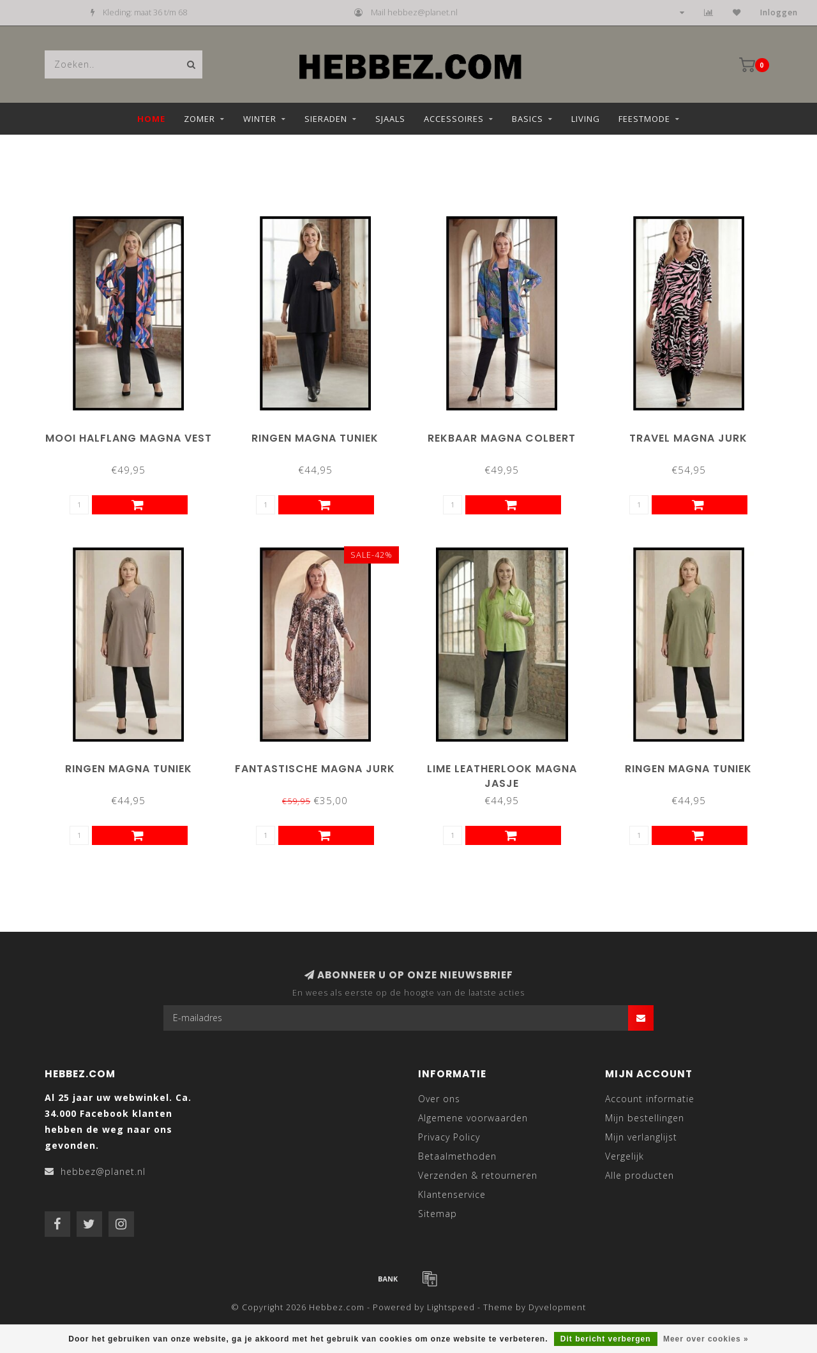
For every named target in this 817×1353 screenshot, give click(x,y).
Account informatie (649, 1099)
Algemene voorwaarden (473, 1118)
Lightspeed (451, 1307)
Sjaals (390, 118)
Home (151, 118)
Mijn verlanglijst (641, 1137)
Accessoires (454, 118)
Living (585, 118)
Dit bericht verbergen (605, 1338)
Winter (259, 118)
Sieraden (325, 118)
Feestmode (644, 118)
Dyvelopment (557, 1307)
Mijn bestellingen (644, 1118)
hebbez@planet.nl (103, 1171)
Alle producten (639, 1175)
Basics (527, 118)
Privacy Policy (449, 1137)
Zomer (199, 118)
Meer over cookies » (706, 1338)
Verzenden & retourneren (477, 1175)
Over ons (439, 1099)
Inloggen (779, 12)
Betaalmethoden (457, 1156)
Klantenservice (452, 1194)
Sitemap (437, 1213)
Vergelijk (624, 1156)
